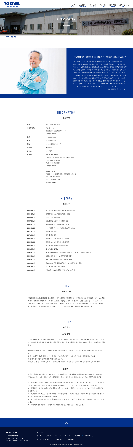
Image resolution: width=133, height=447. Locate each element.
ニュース (68, 436)
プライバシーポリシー (44, 439)
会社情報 (48, 436)
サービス (58, 436)
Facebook (70, 439)
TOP (7, 37)
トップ (39, 436)
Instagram (58, 439)
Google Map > (51, 135)
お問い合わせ (89, 436)
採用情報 (78, 436)
